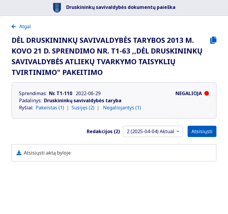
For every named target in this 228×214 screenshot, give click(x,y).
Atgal (21, 26)
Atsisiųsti (202, 131)
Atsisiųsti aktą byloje (47, 153)
